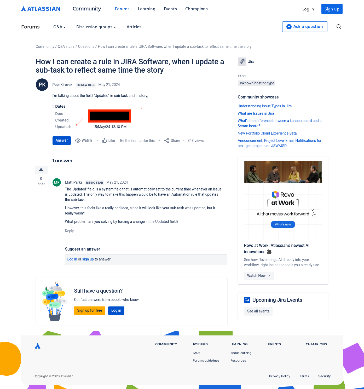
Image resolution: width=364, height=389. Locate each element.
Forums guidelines (206, 360)
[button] (102, 116)
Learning (146, 8)
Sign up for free (89, 310)
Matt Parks (74, 182)
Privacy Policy (279, 376)
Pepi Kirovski (63, 85)
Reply (69, 231)
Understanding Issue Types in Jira (265, 106)
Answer (62, 140)
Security (324, 376)
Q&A (59, 26)
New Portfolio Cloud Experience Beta (267, 133)
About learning (241, 353)
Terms (304, 376)
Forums (122, 8)
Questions (86, 46)
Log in (308, 8)
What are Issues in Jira (256, 113)
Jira (71, 46)
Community (87, 8)
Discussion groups (96, 26)
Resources (238, 360)
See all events (258, 311)
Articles (134, 26)
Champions (196, 8)
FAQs (196, 353)
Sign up (332, 8)
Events (170, 8)
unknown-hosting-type (256, 83)
